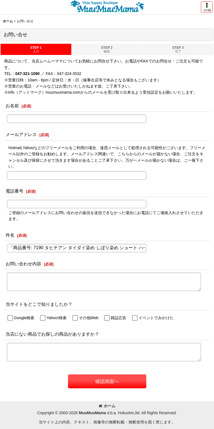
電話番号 (14, 190)
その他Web (89, 318)
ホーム (107, 406)
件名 (10, 234)
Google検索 (24, 318)
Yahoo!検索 (56, 318)
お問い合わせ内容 (23, 263)
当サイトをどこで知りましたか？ (39, 304)
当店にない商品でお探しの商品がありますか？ (52, 333)
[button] (207, 7)
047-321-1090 (27, 73)
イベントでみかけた (156, 318)
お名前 (12, 105)
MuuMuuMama (92, 413)
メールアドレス (21, 134)
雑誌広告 (118, 318)
